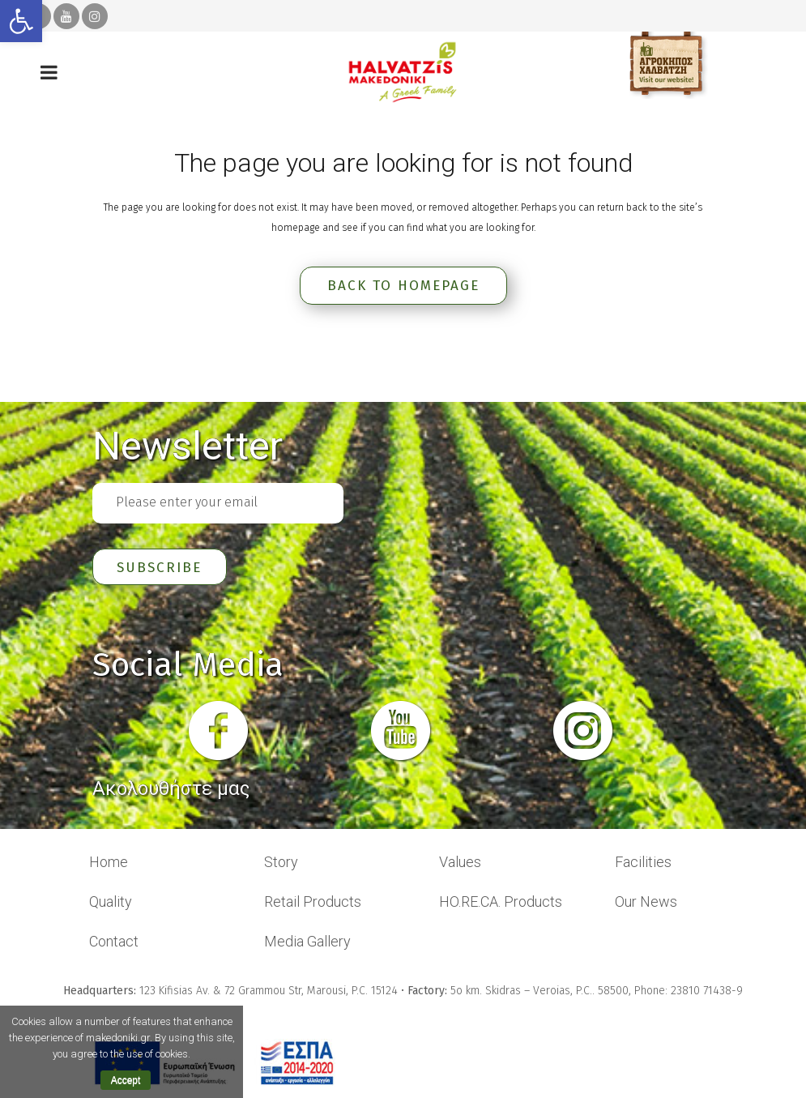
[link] (21, 21)
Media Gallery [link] (307, 942)
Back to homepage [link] (403, 285)
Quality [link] (110, 903)
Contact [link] (114, 942)
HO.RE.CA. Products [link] (500, 903)
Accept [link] (126, 1080)
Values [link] (460, 863)
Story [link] (281, 863)
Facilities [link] (643, 863)
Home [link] (108, 863)
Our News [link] (646, 903)
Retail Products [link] (312, 903)
